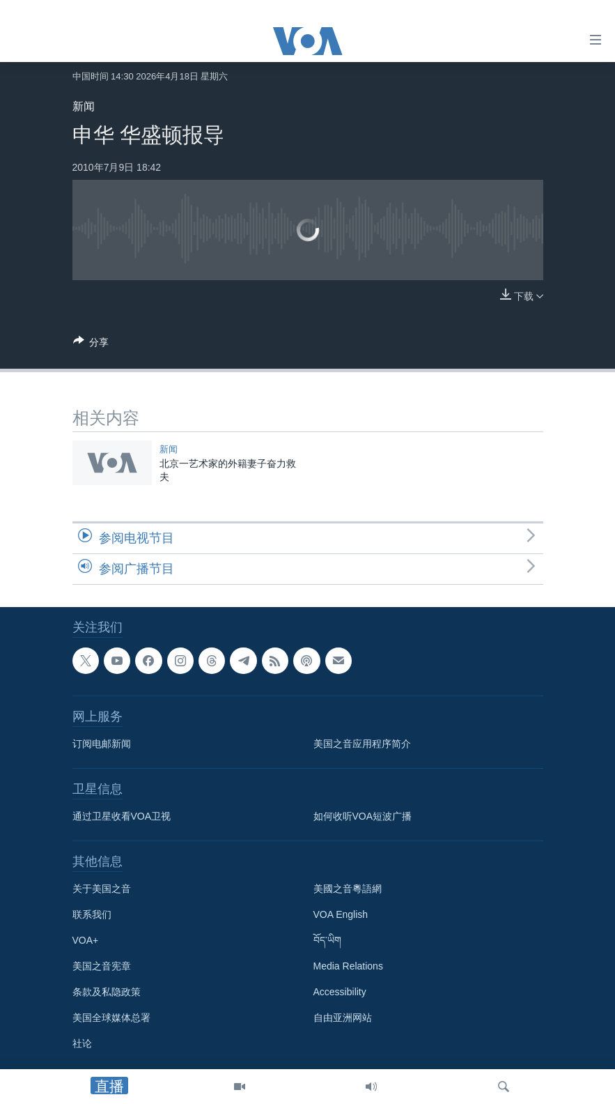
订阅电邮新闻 (101, 743)
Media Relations (348, 966)
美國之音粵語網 (347, 888)
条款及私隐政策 (106, 991)
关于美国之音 (101, 888)
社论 (82, 1043)
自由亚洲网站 (342, 1017)
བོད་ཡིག (327, 940)
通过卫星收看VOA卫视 (121, 816)
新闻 (83, 106)
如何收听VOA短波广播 (362, 816)
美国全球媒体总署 (111, 1017)
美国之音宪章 (101, 966)
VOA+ (85, 940)
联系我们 (91, 914)
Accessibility (339, 991)
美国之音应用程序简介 (362, 743)
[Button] (91, 345)
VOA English (340, 914)
